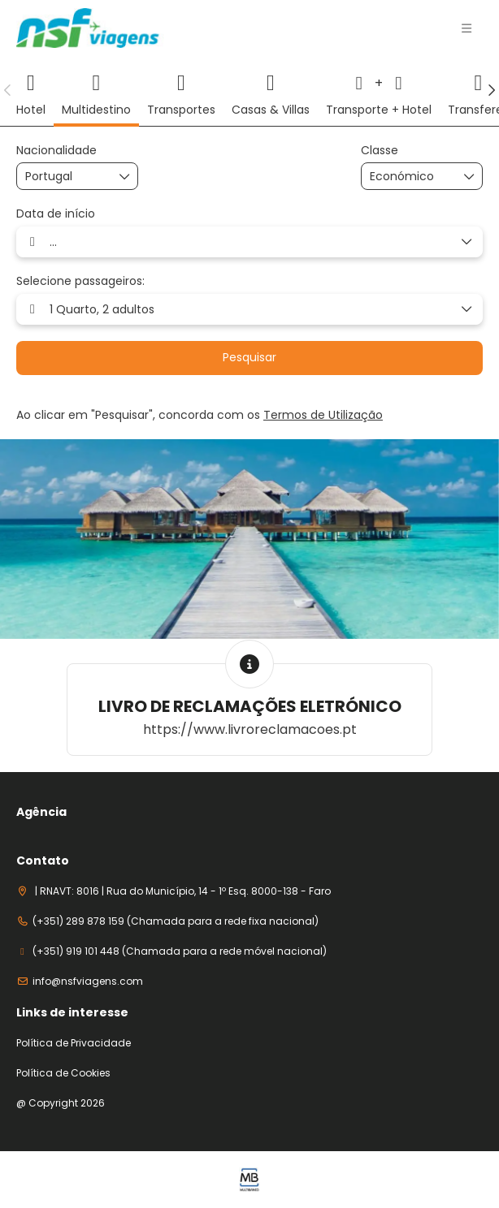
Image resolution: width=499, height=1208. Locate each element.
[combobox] (65, 176)
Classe (379, 150)
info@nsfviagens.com (88, 981)
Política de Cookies (63, 1073)
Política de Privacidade (73, 1043)
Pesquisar (249, 357)
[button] (466, 28)
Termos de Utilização (323, 415)
